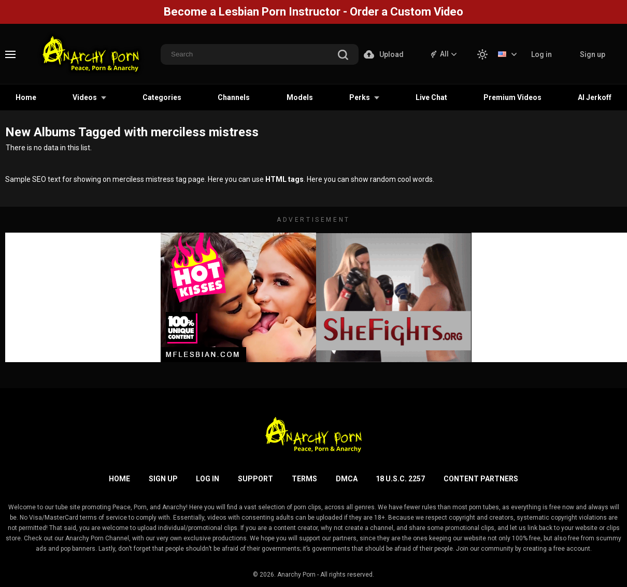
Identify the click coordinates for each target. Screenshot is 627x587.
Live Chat (431, 97)
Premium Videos (512, 97)
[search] (343, 56)
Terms (304, 479)
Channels (234, 97)
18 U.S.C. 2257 (400, 479)
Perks (359, 97)
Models (300, 97)
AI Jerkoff (594, 97)
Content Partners (481, 479)
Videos (85, 97)
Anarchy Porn (296, 574)
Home (26, 97)
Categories (161, 97)
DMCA (347, 479)
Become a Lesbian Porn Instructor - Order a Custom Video (313, 11)
